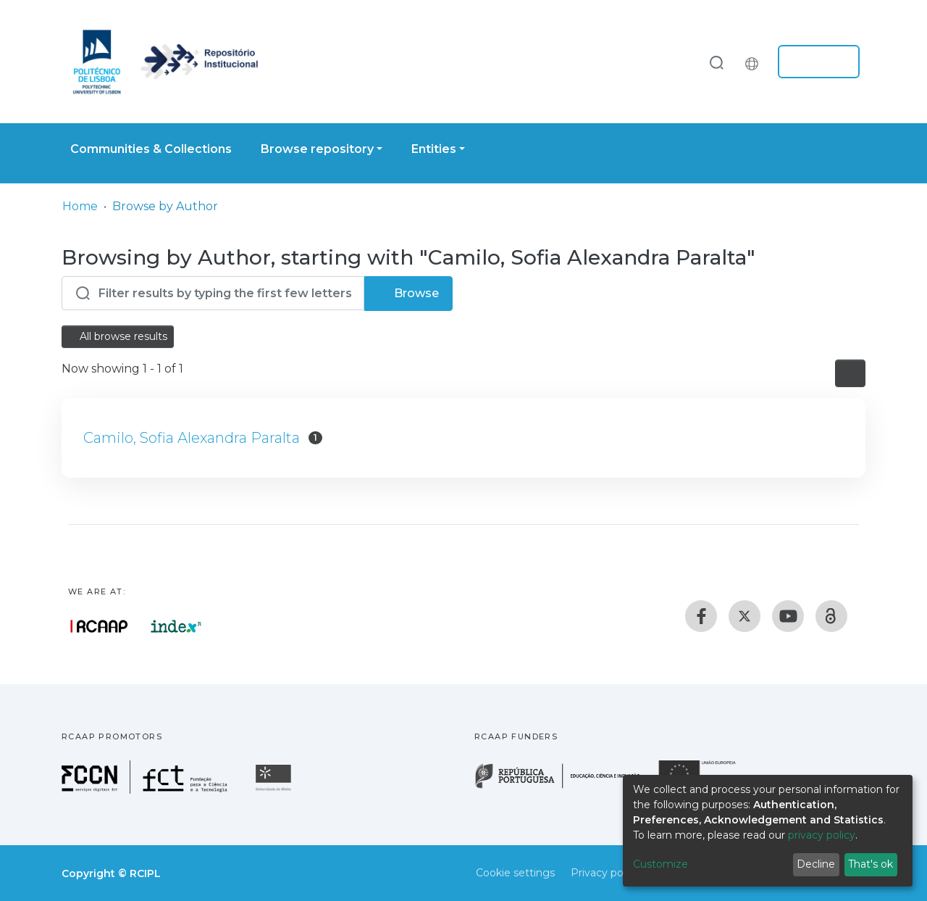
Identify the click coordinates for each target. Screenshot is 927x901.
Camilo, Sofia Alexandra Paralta (191, 438)
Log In (814, 61)
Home (80, 206)
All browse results (117, 336)
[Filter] (213, 293)
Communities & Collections (151, 149)
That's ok (870, 864)
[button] (755, 61)
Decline (816, 864)
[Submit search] (716, 62)
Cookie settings (515, 872)
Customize (660, 864)
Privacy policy (605, 872)
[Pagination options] (850, 373)
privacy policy (821, 835)
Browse (408, 293)
